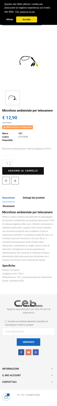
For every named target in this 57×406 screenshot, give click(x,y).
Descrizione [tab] (8, 197)
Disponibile (7, 140)
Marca (5, 133)
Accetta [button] (27, 19)
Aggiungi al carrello (23, 171)
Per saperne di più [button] (25, 11)
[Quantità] (7, 163)
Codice (5, 137)
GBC (20, 133)
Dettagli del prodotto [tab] (34, 197)
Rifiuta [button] (9, 19)
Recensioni (9, 206)
